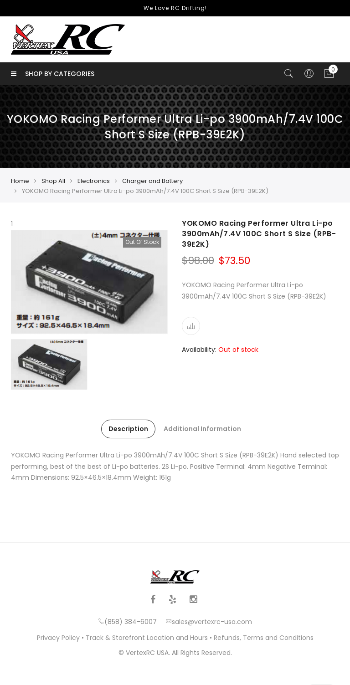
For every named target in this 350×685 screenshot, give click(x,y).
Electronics (93, 181)
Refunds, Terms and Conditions (264, 637)
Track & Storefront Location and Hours (147, 637)
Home (20, 181)
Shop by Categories (52, 73)
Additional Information (202, 428)
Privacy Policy (58, 637)
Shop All (53, 181)
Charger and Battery (152, 181)
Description (128, 428)
